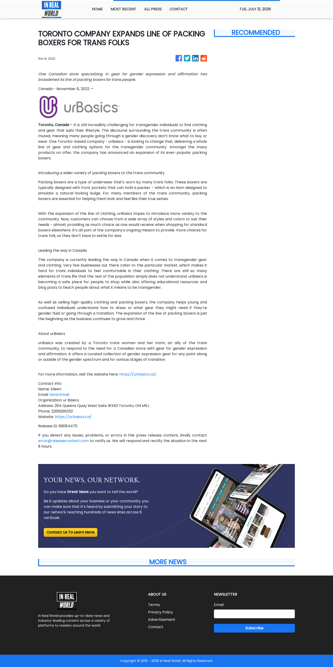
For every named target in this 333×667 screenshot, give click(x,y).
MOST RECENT (123, 9)
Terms (154, 604)
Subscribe (254, 628)
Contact (155, 627)
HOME (97, 9)
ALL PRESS (153, 9)
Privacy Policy (160, 612)
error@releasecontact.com (63, 440)
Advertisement (161, 619)
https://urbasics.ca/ (137, 374)
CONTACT (179, 9)
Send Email (59, 394)
